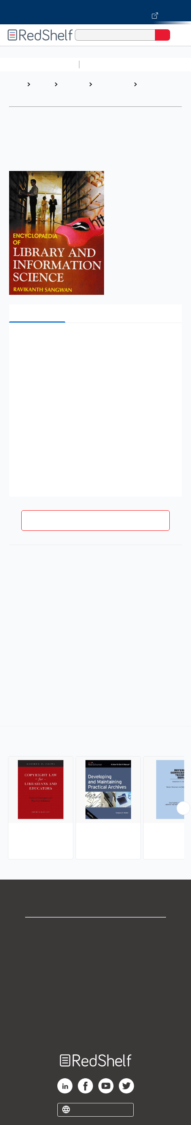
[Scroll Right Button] (183, 808)
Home (17, 84)
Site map (95, 1029)
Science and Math (148, 64)
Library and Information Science (155, 92)
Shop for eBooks (95, 929)
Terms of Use (95, 979)
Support (95, 946)
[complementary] (95, 793)
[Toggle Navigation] (177, 35)
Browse (42, 84)
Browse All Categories (39, 64)
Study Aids (102, 64)
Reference (73, 84)
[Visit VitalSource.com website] (95, 12)
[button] (94, 340)
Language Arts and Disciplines (109, 92)
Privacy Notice (95, 963)
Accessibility (95, 1013)
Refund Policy (95, 996)
